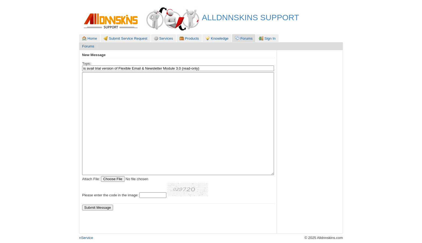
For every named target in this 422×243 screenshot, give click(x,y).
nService (86, 238)
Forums (88, 46)
